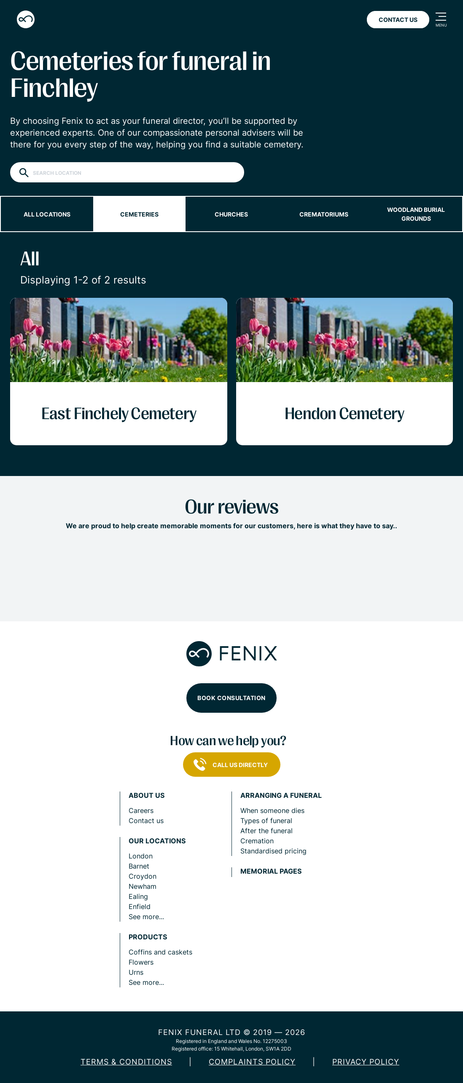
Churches (231, 214)
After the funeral (266, 830)
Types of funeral (266, 820)
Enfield (140, 906)
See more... (146, 916)
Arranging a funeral (281, 796)
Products (148, 937)
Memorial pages (270, 871)
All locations (47, 214)
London (141, 856)
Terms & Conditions (126, 1061)
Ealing (138, 896)
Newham (142, 886)
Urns (136, 972)
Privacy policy (365, 1061)
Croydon (142, 876)
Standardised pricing (273, 851)
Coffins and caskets (160, 952)
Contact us (146, 820)
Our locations (157, 841)
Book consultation (231, 697)
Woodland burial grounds (416, 214)
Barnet (139, 866)
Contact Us (398, 19)
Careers (141, 810)
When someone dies (272, 810)
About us (146, 796)
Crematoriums (323, 214)
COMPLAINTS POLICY (252, 1061)
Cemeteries (139, 214)
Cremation (257, 841)
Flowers (141, 962)
